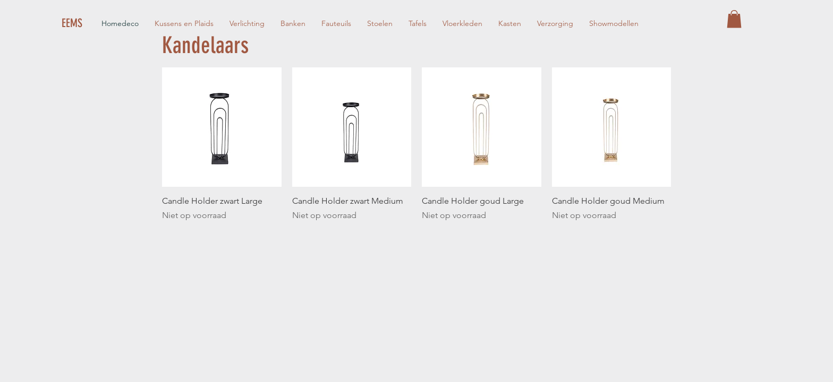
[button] (734, 19)
